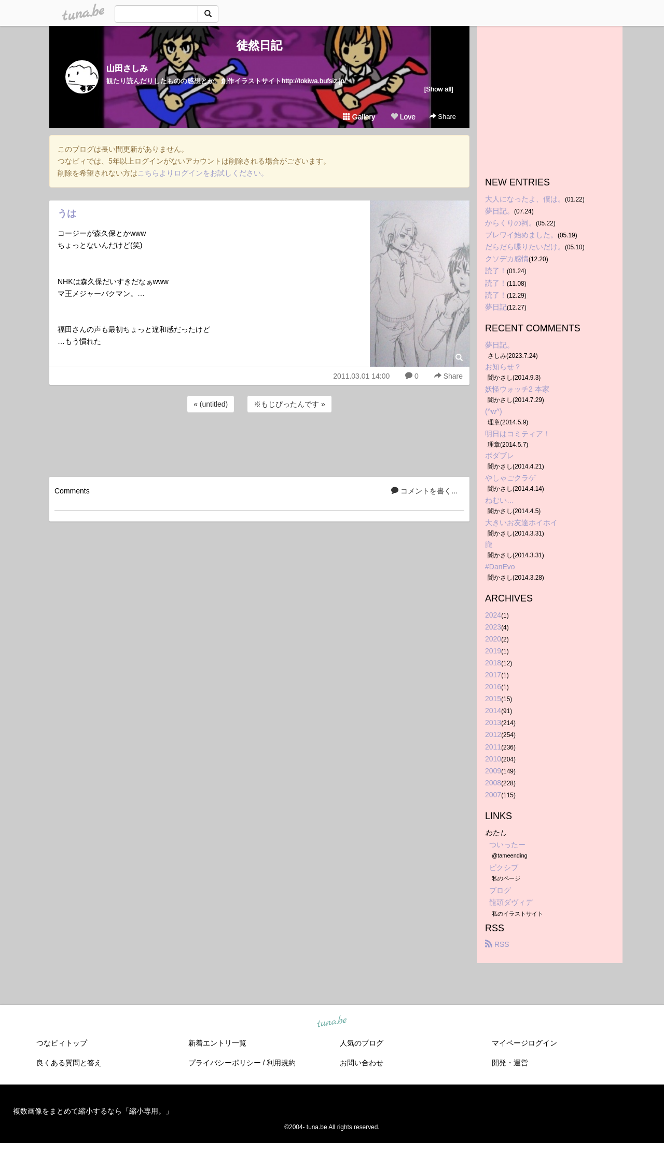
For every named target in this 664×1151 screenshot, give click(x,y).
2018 (493, 663)
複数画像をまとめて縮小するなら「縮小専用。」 (93, 1111)
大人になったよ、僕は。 (525, 199)
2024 (493, 615)
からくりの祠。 (510, 223)
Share (443, 117)
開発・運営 (510, 1063)
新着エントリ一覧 (217, 1043)
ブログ (500, 890)
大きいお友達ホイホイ (521, 522)
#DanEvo (500, 567)
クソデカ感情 (507, 259)
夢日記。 (499, 211)
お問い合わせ (361, 1063)
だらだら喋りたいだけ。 (525, 247)
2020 (493, 639)
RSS (497, 944)
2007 (493, 795)
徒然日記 (259, 45)
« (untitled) (210, 404)
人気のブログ (361, 1043)
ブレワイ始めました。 (521, 235)
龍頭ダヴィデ (511, 902)
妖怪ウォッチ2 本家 (517, 389)
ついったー (507, 844)
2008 (493, 783)
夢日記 (496, 307)
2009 (493, 771)
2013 (493, 722)
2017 (493, 675)
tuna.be (331, 1021)
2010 (493, 759)
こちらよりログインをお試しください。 (202, 173)
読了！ (496, 270)
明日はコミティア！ (517, 434)
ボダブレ (499, 455)
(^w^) (493, 411)
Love (403, 117)
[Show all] (438, 89)
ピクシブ (503, 867)
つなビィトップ (61, 1043)
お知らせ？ (503, 367)
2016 (493, 686)
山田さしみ (127, 68)
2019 (493, 651)
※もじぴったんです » (289, 404)
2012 (493, 734)
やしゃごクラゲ (510, 478)
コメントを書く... (424, 491)
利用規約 (281, 1063)
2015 (493, 698)
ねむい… (499, 500)
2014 (493, 710)
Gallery (359, 117)
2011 (493, 747)
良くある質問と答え (69, 1063)
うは (67, 213)
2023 (493, 627)
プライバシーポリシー (224, 1063)
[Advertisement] (259, 443)
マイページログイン (524, 1043)
